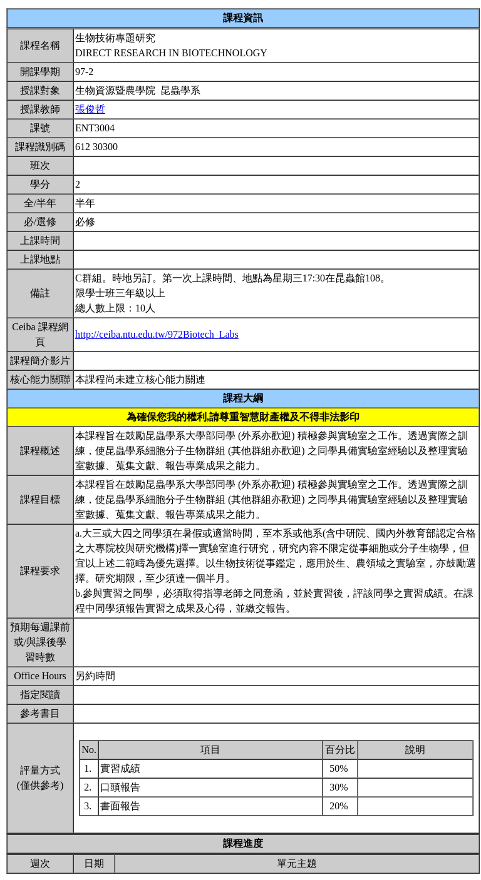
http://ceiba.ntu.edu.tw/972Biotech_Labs (157, 334)
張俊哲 (90, 109)
